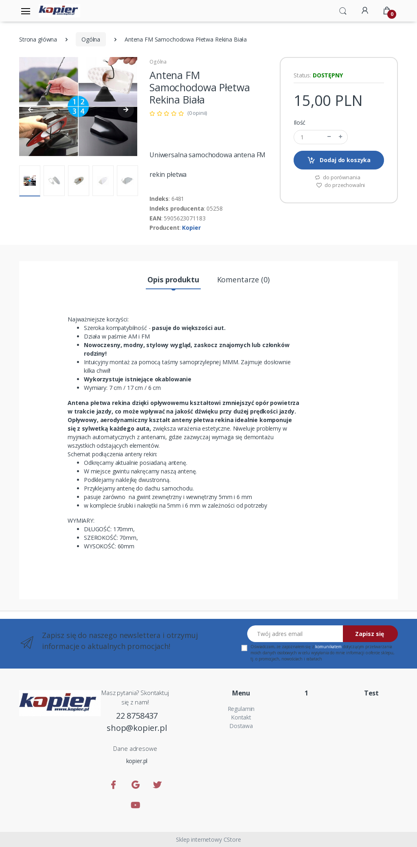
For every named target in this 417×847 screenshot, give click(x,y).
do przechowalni (340, 185)
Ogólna (90, 39)
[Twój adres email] (295, 633)
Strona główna (38, 39)
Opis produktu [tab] (173, 279)
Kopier (191, 227)
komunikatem (328, 646)
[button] (342, 10)
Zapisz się (369, 634)
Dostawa (241, 726)
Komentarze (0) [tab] (243, 279)
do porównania (337, 177)
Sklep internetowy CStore (208, 839)
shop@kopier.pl (137, 727)
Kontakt (241, 717)
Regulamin (241, 709)
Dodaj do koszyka (339, 160)
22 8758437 (137, 715)
